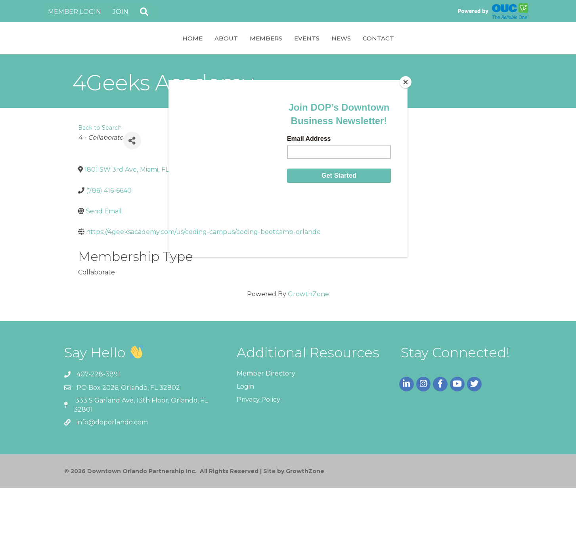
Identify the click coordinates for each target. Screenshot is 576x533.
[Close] (405, 82)
